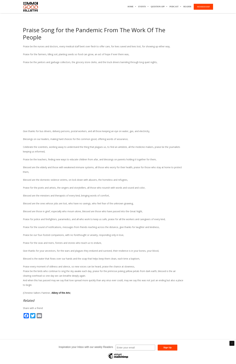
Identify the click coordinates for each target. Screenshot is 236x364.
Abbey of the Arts (60, 292)
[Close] (231, 343)
